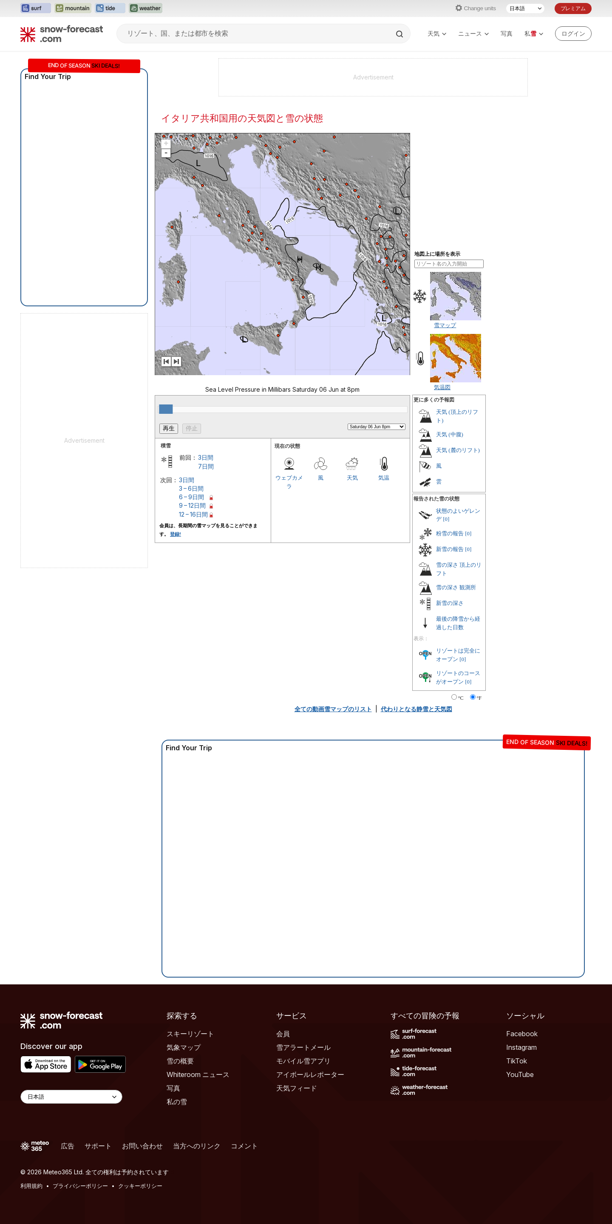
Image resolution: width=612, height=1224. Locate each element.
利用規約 (31, 1185)
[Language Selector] (71, 1097)
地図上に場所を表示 (437, 254)
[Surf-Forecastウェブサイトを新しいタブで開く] (35, 8)
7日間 (206, 466)
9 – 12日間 (192, 505)
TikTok (516, 1061)
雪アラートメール (303, 1047)
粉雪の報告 (450, 533)
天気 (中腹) (449, 434)
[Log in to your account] (573, 33)
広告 (67, 1146)
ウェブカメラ (289, 481)
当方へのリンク (197, 1146)
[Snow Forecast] (61, 33)
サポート (98, 1146)
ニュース (473, 33)
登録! (175, 534)
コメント (244, 1146)
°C (461, 698)
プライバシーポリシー (80, 1185)
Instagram (521, 1047)
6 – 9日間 (191, 496)
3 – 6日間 (191, 488)
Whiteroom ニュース (198, 1074)
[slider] (166, 409)
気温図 (442, 387)
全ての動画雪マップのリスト (333, 708)
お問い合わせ (142, 1146)
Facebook (522, 1033)
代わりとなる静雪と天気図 (416, 708)
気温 (383, 477)
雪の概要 (180, 1061)
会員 (283, 1033)
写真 (507, 33)
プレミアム (573, 8)
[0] (446, 519)
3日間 (205, 457)
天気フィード (296, 1088)
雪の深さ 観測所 (456, 587)
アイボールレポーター (310, 1074)
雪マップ (445, 325)
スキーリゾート (190, 1033)
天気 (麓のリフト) (458, 450)
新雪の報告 (450, 549)
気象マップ (184, 1047)
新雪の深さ (450, 603)
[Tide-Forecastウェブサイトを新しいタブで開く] (110, 8)
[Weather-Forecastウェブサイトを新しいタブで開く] (145, 8)
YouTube (520, 1074)
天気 (437, 33)
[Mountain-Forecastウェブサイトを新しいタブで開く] (72, 8)
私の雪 (177, 1101)
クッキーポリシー (140, 1185)
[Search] (400, 34)
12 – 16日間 (193, 514)
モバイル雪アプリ (303, 1061)
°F (479, 698)
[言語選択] (525, 8)
